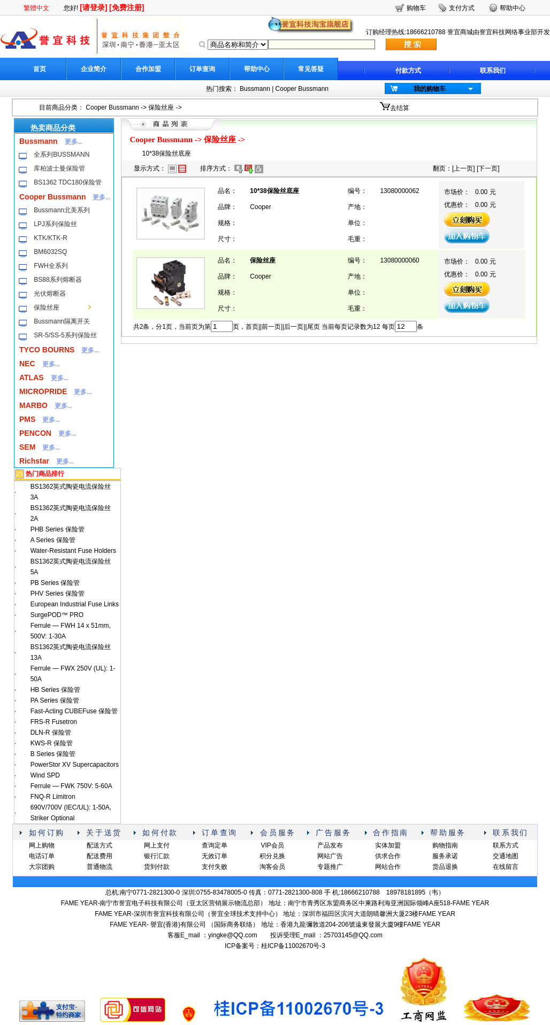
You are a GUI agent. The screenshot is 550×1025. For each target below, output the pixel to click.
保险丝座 (161, 107)
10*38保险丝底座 (166, 153)
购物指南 (445, 845)
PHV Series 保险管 (57, 593)
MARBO (33, 405)
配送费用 (99, 856)
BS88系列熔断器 (57, 279)
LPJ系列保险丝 (55, 224)
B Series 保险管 (53, 754)
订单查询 (202, 69)
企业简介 (93, 69)
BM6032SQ (50, 252)
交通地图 (505, 856)
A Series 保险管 (52, 540)
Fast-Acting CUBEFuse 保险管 (74, 711)
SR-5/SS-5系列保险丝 (65, 335)
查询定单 (214, 845)
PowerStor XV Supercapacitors (74, 764)
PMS (27, 419)
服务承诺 (445, 856)
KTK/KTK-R (50, 238)
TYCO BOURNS (46, 349)
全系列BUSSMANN (61, 154)
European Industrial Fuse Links (74, 604)
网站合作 (388, 866)
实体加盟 (388, 845)
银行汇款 (157, 856)
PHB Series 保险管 (57, 529)
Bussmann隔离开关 (62, 321)
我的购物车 (430, 89)
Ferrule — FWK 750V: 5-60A (71, 786)
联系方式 (505, 845)
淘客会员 (272, 866)
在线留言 (505, 866)
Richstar (34, 461)
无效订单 (214, 856)
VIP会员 (272, 845)
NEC (27, 363)
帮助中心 (257, 69)
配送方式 (99, 845)
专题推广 (330, 866)
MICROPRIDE (43, 391)
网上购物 (42, 845)
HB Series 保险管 (55, 689)
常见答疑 (311, 69)
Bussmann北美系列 (62, 210)
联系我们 (493, 70)
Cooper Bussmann (302, 89)
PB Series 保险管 (55, 583)
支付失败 (214, 866)
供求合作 (388, 856)
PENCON (35, 433)
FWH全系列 (50, 265)
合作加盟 (148, 69)
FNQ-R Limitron (52, 796)
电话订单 (42, 856)
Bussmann (255, 89)
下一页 (488, 168)
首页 (39, 69)
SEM (27, 447)
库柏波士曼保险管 (59, 168)
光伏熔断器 (50, 293)
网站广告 (330, 856)
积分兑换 (272, 856)
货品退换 (445, 866)
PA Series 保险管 (54, 700)
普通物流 (99, 866)
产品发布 (330, 845)
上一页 (463, 168)
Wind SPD (45, 775)
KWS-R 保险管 (51, 743)
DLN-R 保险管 (50, 732)
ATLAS (31, 377)
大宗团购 (42, 866)
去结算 (399, 108)
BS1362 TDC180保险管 (68, 182)
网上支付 (157, 845)
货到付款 (157, 866)
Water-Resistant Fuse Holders (73, 550)
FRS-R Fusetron (53, 722)
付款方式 (408, 70)
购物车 (416, 8)
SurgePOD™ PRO (56, 615)
